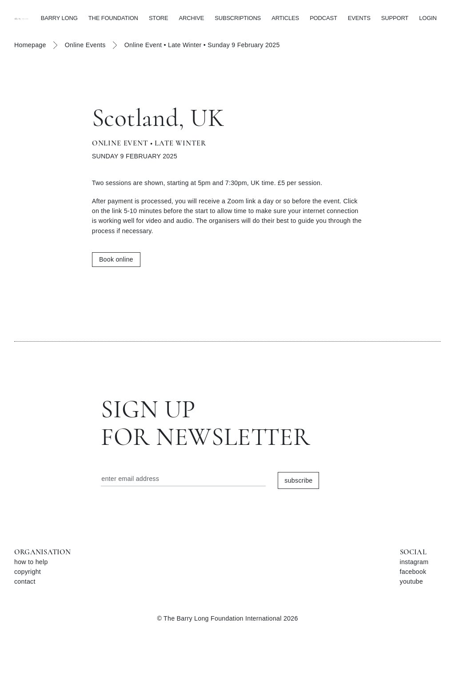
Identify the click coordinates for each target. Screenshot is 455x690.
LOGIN (428, 18)
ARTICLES (285, 18)
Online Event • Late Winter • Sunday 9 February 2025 (202, 44)
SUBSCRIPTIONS (238, 18)
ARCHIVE (191, 18)
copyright (27, 571)
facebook (413, 571)
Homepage (30, 44)
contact (25, 581)
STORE (158, 18)
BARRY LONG (59, 18)
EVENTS (359, 18)
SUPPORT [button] (394, 18)
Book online (116, 259)
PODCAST (323, 18)
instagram (414, 561)
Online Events (85, 44)
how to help (31, 561)
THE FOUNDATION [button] (113, 18)
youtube (411, 581)
